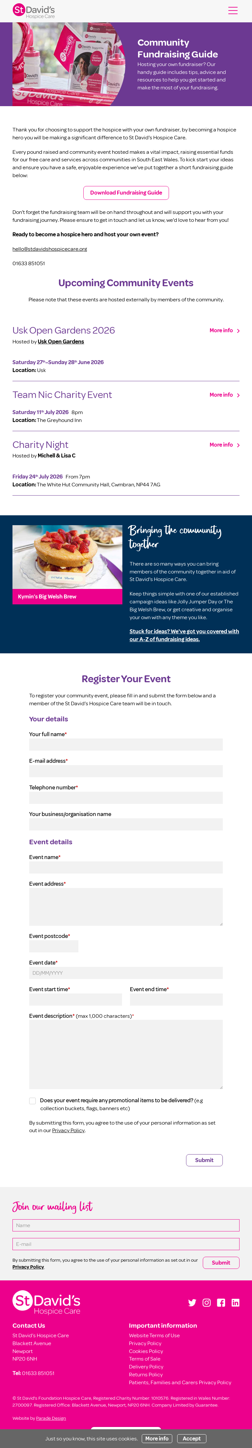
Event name (45, 857)
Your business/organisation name (70, 814)
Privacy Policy (68, 1130)
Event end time (149, 989)
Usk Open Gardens (61, 341)
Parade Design (51, 1418)
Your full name (48, 734)
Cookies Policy (146, 1351)
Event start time (49, 989)
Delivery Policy (146, 1366)
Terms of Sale (144, 1358)
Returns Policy (146, 1374)
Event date (43, 962)
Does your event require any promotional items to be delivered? (116, 1100)
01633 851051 (38, 1373)
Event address (47, 883)
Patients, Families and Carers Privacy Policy (180, 1382)
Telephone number (53, 787)
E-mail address (48, 761)
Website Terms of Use (154, 1335)
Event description (52, 1016)
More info (221, 330)
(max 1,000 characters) (104, 1016)
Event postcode (49, 936)
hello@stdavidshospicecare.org (49, 248)
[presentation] (79, 1154)
